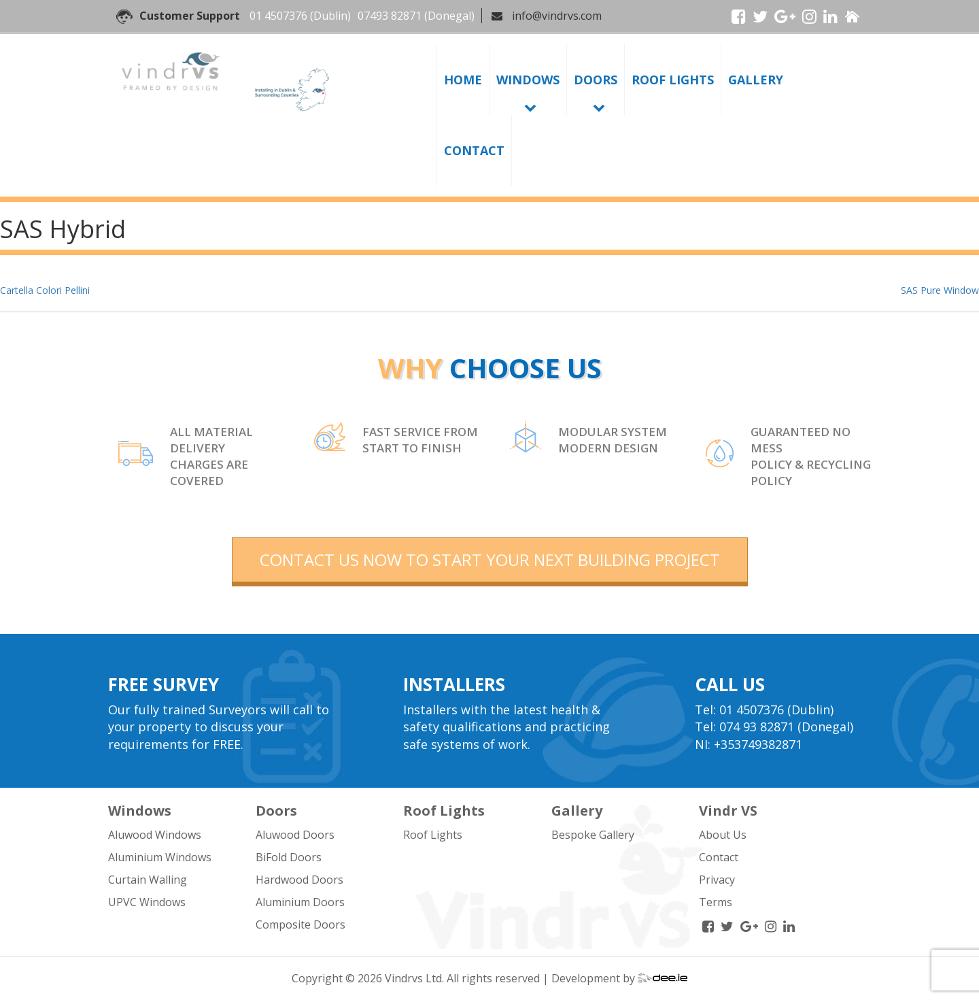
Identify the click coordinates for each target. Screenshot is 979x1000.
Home (463, 79)
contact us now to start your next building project (490, 559)
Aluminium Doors (300, 902)
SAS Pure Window (940, 290)
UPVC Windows (147, 902)
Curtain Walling (147, 879)
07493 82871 (390, 15)
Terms (715, 902)
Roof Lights (673, 79)
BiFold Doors (289, 857)
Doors (595, 79)
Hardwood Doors (299, 879)
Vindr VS (728, 810)
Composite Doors (300, 924)
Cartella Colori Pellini (45, 290)
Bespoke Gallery (592, 834)
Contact (474, 150)
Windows (528, 79)
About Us (722, 834)
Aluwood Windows (154, 834)
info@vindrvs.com (557, 15)
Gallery (755, 79)
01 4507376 (278, 15)
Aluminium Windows (159, 857)
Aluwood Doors (295, 834)
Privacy (717, 879)
